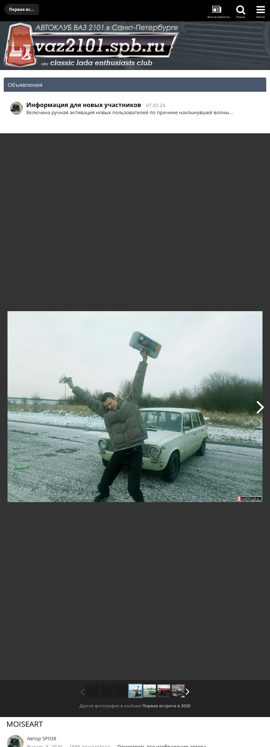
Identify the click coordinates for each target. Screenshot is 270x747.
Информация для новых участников (83, 105)
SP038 (49, 738)
